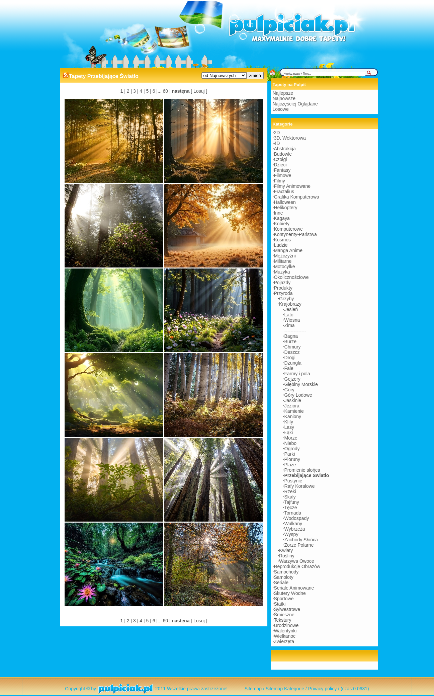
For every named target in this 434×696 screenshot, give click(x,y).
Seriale (281, 582)
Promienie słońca (302, 470)
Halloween (284, 202)
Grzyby (286, 298)
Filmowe (282, 175)
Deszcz (292, 352)
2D (277, 132)
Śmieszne (284, 614)
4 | (141, 91)
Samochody (286, 571)
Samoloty (283, 577)
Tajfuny (291, 502)
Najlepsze (283, 93)
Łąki (288, 432)
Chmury (292, 347)
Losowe (281, 109)
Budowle (283, 154)
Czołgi (280, 159)
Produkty (283, 288)
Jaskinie (292, 400)
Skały (290, 496)
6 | (154, 91)
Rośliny (286, 555)
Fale (288, 368)
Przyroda (283, 293)
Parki (289, 454)
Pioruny (292, 459)
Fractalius (284, 191)
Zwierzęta (284, 641)
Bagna (291, 336)
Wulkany (293, 523)
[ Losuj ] (199, 91)
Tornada (292, 513)
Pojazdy (282, 282)
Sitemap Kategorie (285, 688)
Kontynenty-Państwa (295, 234)
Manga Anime (288, 250)
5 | (148, 91)
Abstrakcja (284, 148)
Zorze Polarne (299, 545)
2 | (128, 91)
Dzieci (280, 164)
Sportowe (283, 598)
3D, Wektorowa (290, 138)
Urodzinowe (286, 625)
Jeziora (291, 405)
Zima (289, 325)
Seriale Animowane (294, 588)
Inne (278, 213)
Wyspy (291, 534)
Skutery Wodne (290, 593)
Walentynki (285, 630)
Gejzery (292, 379)
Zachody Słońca (301, 539)
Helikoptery (285, 207)
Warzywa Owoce (296, 561)
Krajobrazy (290, 304)
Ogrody (292, 448)
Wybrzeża (294, 529)
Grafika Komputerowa (296, 197)
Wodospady (296, 518)
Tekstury (282, 620)
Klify (288, 421)
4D (277, 143)
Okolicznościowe (291, 277)
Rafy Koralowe (299, 486)
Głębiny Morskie (301, 384)
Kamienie (294, 411)
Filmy (279, 180)
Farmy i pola (297, 373)
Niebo (290, 443)
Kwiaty (286, 550)
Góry (289, 389)
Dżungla (292, 363)
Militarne (282, 261)
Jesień (291, 309)
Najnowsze (284, 98)
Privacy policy (322, 688)
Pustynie (293, 480)
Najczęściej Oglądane (295, 103)
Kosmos (282, 239)
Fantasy (282, 170)
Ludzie (280, 245)
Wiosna (292, 320)
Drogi (289, 357)
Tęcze (290, 507)
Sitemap (253, 688)
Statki (279, 604)
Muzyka (282, 272)
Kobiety (281, 223)
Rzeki (290, 491)
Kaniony (292, 416)
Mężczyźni (284, 255)
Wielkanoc (284, 636)
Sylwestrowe (287, 609)
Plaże (290, 464)
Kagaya (281, 218)
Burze (290, 341)
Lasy (289, 427)
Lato (288, 314)
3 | (135, 91)
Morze (290, 438)
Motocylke (284, 266)
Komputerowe (288, 229)
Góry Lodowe (298, 395)
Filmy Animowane (292, 186)
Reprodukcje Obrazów (297, 566)
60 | (166, 91)
